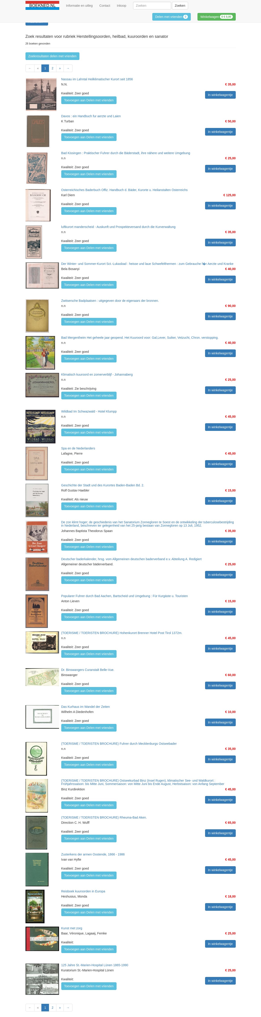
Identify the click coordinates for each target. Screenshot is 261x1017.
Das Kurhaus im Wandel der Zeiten (85, 706)
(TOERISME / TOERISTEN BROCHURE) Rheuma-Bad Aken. (104, 817)
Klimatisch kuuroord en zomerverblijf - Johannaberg (97, 374)
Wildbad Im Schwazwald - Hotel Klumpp (89, 411)
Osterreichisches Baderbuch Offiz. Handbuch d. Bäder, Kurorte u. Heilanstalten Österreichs (124, 190)
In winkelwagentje (220, 95)
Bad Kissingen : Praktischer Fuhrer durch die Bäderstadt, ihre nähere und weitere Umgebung (125, 153)
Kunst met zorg (71, 928)
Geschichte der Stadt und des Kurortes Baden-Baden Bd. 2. (102, 485)
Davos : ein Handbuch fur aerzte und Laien (91, 116)
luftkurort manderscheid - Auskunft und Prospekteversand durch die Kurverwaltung (118, 227)
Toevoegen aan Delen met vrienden (89, 100)
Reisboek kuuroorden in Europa (83, 891)
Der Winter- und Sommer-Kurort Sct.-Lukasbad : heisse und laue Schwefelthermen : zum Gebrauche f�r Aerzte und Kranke (147, 264)
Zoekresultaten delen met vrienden (52, 56)
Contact (104, 5)
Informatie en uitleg (79, 5)
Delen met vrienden (171, 17)
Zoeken (180, 5)
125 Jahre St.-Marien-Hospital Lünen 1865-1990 (94, 965)
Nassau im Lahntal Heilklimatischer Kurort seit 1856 (97, 79)
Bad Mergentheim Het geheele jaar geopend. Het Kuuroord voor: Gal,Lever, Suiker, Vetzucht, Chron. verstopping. (140, 337)
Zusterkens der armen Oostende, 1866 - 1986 (93, 854)
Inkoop (121, 5)
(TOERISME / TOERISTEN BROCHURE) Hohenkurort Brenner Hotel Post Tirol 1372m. (121, 633)
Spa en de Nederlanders (78, 448)
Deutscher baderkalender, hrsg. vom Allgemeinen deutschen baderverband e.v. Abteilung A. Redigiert (131, 559)
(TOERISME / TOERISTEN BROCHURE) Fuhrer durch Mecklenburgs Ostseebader (119, 743)
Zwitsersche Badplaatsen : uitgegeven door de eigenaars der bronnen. (110, 300)
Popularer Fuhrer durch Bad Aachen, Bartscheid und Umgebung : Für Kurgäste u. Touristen (124, 596)
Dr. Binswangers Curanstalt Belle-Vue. (88, 670)
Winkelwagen (216, 17)
